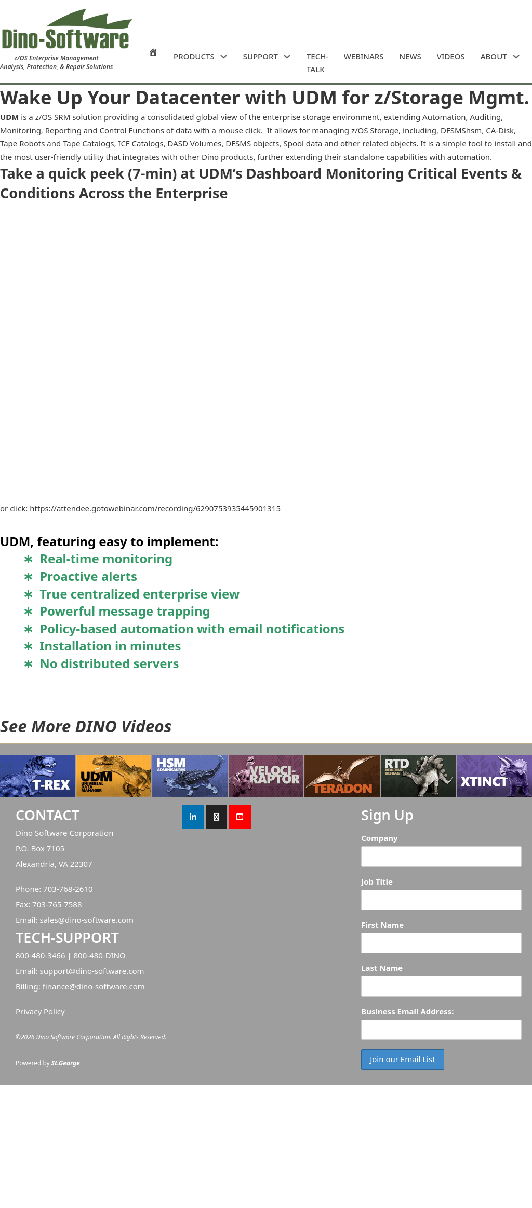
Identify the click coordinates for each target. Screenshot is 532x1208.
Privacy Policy (40, 1011)
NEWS (410, 56)
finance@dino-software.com (94, 986)
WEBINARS (364, 56)
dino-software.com (99, 920)
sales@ (52, 920)
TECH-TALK (317, 63)
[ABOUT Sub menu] (516, 56)
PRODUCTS (194, 56)
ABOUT (494, 56)
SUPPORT (260, 56)
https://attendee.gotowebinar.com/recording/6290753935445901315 (155, 508)
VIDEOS (451, 56)
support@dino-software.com (91, 971)
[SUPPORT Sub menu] (287, 56)
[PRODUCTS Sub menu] (224, 56)
